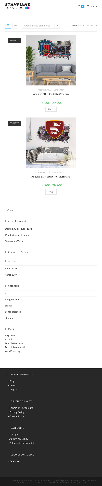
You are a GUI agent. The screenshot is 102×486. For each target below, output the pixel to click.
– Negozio (13, 389)
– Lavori (12, 385)
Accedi (8, 339)
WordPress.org (12, 351)
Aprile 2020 (11, 268)
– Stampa (13, 434)
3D (6, 293)
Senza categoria (13, 311)
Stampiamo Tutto (14, 241)
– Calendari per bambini (21, 443)
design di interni (13, 299)
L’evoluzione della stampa (18, 235)
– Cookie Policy (16, 416)
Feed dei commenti (15, 347)
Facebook (14, 461)
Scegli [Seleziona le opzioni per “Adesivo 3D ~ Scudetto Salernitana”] (51, 191)
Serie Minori (59, 89)
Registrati (10, 335)
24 (88, 25)
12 (84, 25)
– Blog (11, 381)
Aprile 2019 (11, 274)
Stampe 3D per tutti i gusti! (18, 228)
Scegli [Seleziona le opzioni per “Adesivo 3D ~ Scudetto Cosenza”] (51, 109)
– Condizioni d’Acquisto (20, 407)
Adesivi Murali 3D (45, 89)
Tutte (94, 25)
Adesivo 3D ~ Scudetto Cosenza (51, 94)
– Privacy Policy (16, 412)
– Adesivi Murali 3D (18, 438)
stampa (9, 317)
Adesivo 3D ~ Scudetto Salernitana (51, 176)
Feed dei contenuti (14, 343)
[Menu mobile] (90, 6)
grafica (8, 305)
